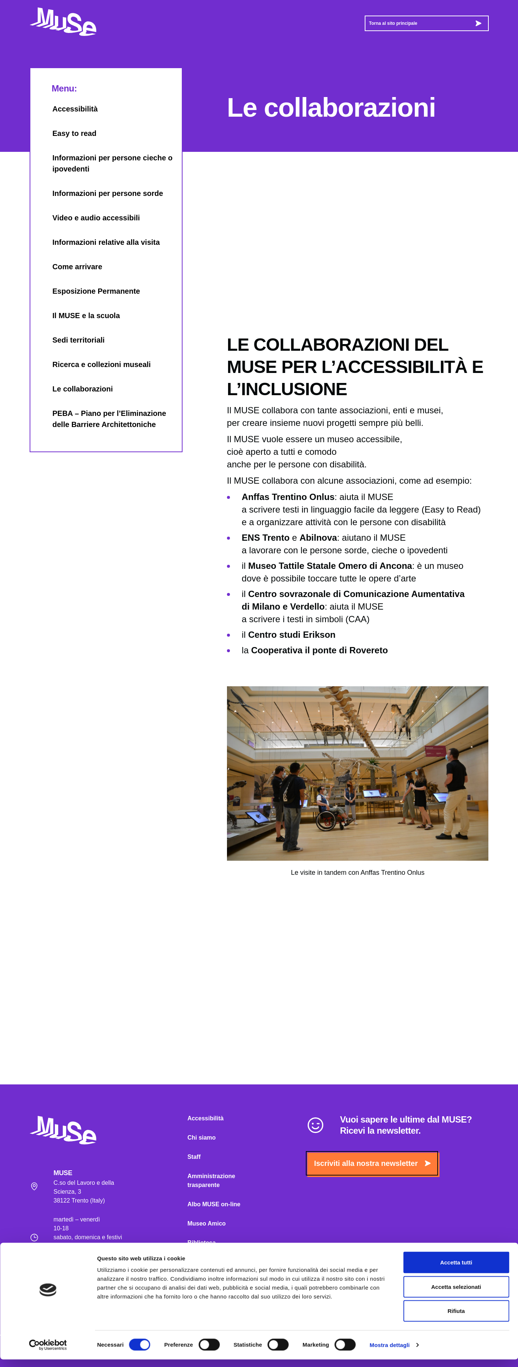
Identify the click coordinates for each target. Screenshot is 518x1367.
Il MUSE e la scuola (79, 315)
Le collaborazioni (75, 389)
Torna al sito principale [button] (425, 23)
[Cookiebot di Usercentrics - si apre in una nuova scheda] (48, 1352)
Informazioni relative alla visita (99, 242)
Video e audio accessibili (89, 218)
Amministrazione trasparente (211, 1180)
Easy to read (67, 133)
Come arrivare (70, 267)
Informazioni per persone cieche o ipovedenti (105, 163)
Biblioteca (201, 1243)
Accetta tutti (456, 1270)
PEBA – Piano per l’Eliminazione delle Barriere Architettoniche (102, 419)
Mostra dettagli (390, 1352)
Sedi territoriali (71, 340)
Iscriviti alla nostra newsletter (372, 1163)
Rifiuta (456, 1318)
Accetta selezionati (456, 1294)
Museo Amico (206, 1223)
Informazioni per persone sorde (100, 193)
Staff (194, 1157)
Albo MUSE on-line (213, 1204)
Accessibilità (68, 109)
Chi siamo (201, 1137)
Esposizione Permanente (89, 291)
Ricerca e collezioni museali (94, 364)
